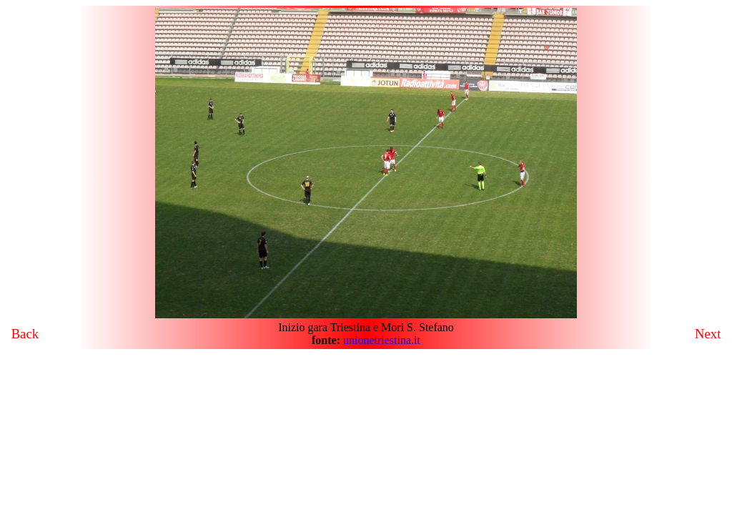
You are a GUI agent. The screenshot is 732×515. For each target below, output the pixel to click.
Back (25, 333)
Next (707, 333)
